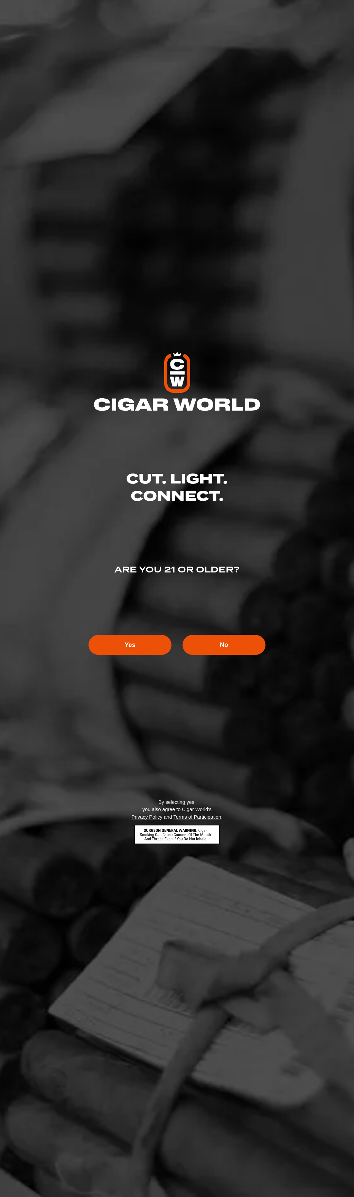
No (224, 644)
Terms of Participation (197, 817)
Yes (129, 644)
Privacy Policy (146, 817)
